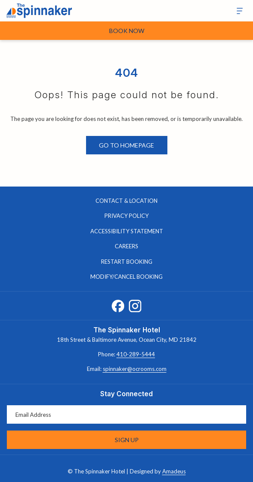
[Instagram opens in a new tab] (135, 304)
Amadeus (174, 471)
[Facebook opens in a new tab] (118, 304)
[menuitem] (126, 201)
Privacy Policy (126, 215)
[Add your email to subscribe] (126, 414)
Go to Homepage (126, 145)
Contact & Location (126, 200)
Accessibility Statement (126, 231)
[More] (236, 11)
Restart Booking (126, 261)
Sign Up (127, 439)
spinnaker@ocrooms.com (135, 368)
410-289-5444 (135, 354)
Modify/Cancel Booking (126, 276)
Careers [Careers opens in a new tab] (135, 247)
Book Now (126, 30)
